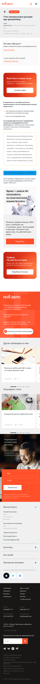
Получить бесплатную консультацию (19, 331)
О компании (7, 588)
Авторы (22, 594)
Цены (4, 514)
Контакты (6, 594)
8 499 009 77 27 (8, 609)
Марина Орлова (7, 25)
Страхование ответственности (11, 657)
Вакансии (23, 591)
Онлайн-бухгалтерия (10, 512)
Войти (31, 4)
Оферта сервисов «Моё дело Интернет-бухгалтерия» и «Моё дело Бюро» (19, 663)
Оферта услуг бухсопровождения (12, 666)
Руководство (7, 596)
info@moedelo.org (25, 616)
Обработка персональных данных (12, 655)
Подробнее (20, 241)
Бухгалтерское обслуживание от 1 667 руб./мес (20, 173)
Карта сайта (6, 673)
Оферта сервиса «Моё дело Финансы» (13, 668)
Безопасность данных (9, 660)
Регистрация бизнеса (10, 536)
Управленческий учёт (10, 532)
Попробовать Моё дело (11, 61)
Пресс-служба (24, 588)
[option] (19, 365)
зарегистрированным (16, 181)
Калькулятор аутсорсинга (10, 528)
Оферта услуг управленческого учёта (13, 671)
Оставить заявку (20, 90)
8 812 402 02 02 (8, 616)
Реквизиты (6, 591)
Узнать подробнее (9, 50)
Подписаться (12, 487)
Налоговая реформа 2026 (11, 540)
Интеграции (6, 519)
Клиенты (23, 596)
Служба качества (25, 599)
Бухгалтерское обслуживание (12, 523)
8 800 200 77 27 (25, 609)
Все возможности (8, 517)
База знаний (8, 555)
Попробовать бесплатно (20, 272)
